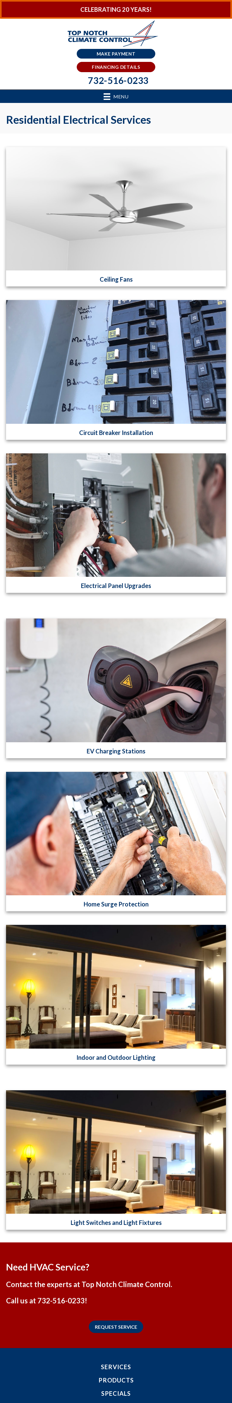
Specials (116, 1393)
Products (116, 1380)
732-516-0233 (61, 1300)
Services (116, 1366)
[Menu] (116, 96)
